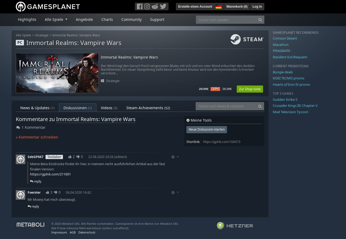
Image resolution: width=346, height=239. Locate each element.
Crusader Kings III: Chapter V (295, 105)
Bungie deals (283, 72)
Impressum (59, 232)
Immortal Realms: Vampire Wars (76, 35)
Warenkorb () (237, 6)
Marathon (281, 44)
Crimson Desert (285, 38)
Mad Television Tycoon (290, 111)
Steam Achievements (148, 107)
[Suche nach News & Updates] (226, 106)
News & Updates (37, 107)
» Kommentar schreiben (37, 137)
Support (157, 19)
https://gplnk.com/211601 (50, 174)
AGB (73, 232)
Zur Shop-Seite (250, 89)
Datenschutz (86, 232)
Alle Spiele (23, 35)
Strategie (41, 35)
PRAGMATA (281, 50)
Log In (257, 6)
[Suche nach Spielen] (226, 20)
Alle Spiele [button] (54, 19)
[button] (218, 5)
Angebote (84, 19)
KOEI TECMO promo (288, 78)
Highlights (27, 19)
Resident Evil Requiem (290, 57)
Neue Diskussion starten (207, 129)
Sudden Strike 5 (285, 99)
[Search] (260, 20)
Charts (107, 19)
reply (35, 181)
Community (131, 19)
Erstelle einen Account (195, 6)
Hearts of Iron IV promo (291, 84)
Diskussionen (77, 107)
